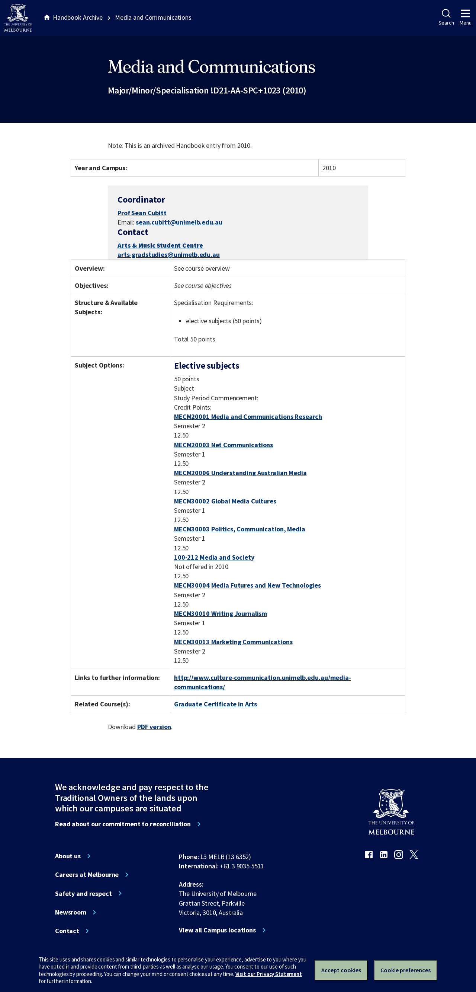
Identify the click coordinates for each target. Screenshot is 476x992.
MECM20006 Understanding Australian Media (240, 472)
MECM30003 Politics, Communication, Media (239, 529)
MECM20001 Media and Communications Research (248, 416)
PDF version (154, 726)
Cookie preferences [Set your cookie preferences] (405, 970)
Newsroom (70, 912)
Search (446, 17)
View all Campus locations (217, 930)
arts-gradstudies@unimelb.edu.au (169, 254)
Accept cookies (341, 970)
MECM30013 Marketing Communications (233, 642)
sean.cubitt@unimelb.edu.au (179, 222)
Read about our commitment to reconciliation (123, 824)
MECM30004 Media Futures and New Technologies (247, 585)
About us (68, 856)
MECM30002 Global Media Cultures (225, 501)
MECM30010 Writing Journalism (220, 613)
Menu (466, 17)
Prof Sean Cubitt (142, 213)
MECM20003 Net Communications (223, 445)
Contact (67, 931)
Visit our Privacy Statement (268, 973)
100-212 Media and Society (214, 557)
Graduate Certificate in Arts (215, 704)
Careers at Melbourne (87, 875)
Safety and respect (83, 894)
